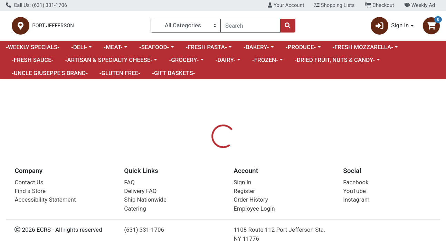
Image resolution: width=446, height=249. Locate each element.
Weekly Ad (419, 5)
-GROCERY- (184, 62)
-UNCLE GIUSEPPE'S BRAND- (50, 75)
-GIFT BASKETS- (173, 75)
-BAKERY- (256, 49)
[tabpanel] (316, 206)
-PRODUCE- (301, 49)
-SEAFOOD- (154, 49)
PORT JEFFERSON (127, 27)
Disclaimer (238, 176)
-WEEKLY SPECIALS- (32, 49)
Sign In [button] (390, 27)
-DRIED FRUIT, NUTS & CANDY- (335, 62)
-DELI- (79, 49)
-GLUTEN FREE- (119, 75)
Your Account (286, 5)
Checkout (379, 5)
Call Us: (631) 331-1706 (36, 5)
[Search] (250, 27)
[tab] (205, 176)
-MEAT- (113, 49)
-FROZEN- (265, 62)
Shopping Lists (334, 5)
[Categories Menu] (186, 27)
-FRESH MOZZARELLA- (362, 49)
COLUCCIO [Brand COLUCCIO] (272, 204)
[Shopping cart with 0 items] (431, 27)
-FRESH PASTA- (206, 49)
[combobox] (250, 27)
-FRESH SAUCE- (33, 62)
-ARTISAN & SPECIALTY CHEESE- (108, 62)
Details (205, 176)
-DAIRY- (225, 62)
